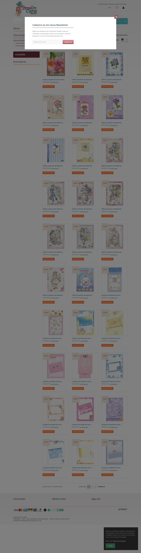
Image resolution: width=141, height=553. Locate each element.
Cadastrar (68, 42)
